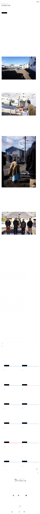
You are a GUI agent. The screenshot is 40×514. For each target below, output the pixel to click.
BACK (4, 346)
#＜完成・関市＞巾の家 (7, 290)
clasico (15, 495)
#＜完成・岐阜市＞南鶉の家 (20, 319)
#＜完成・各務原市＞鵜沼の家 (21, 304)
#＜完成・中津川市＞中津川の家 (19, 325)
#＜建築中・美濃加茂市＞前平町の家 (20, 272)
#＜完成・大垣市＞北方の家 (19, 316)
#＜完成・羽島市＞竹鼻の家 (8, 339)
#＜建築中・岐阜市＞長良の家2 (8, 278)
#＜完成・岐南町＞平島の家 (20, 293)
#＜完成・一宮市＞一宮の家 (19, 328)
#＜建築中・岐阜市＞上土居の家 (21, 278)
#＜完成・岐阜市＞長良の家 (19, 310)
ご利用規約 (20, 502)
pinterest (26, 495)
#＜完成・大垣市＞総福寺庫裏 (20, 301)
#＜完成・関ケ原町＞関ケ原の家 (8, 319)
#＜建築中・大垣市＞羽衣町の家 (8, 275)
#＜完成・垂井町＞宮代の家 (8, 325)
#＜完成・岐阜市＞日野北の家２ (8, 287)
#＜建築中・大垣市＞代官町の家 (8, 281)
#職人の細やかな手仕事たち (8, 272)
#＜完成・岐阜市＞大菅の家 (8, 316)
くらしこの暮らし (22, 495)
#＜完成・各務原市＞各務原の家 (20, 284)
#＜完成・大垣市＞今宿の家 (8, 310)
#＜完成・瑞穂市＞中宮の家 (8, 313)
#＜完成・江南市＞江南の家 (19, 307)
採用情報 (15, 500)
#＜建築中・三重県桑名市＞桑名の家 (22, 275)
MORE (35, 472)
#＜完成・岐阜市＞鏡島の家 (8, 336)
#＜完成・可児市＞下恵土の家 (8, 284)
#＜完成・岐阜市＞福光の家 (8, 307)
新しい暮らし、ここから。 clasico (6, 5)
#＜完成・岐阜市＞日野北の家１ (21, 287)
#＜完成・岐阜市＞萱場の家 (19, 336)
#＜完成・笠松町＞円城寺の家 (8, 322)
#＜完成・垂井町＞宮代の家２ (8, 293)
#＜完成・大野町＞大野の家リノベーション (22, 322)
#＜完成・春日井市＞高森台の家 (21, 281)
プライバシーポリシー (23, 500)
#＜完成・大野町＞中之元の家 (17, 290)
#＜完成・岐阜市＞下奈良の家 (8, 301)
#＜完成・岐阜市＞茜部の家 (19, 313)
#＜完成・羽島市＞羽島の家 (8, 328)
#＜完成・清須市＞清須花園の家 (8, 304)
